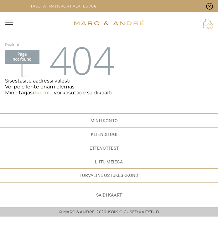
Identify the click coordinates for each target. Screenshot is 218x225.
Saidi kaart (109, 195)
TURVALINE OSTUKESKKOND (109, 175)
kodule (44, 93)
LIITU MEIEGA (109, 161)
